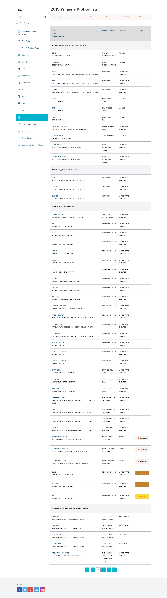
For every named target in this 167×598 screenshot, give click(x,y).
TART (54, 178)
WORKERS (55, 297)
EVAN (54, 81)
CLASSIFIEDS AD (58, 214)
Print (24, 117)
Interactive (26, 83)
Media (24, 89)
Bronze (109, 17)
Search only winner (27, 23)
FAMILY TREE (56, 544)
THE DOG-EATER (58, 315)
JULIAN (54, 71)
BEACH (54, 53)
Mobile (24, 96)
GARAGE (55, 428)
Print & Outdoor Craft (30, 48)
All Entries (142, 17)
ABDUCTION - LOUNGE (60, 553)
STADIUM (55, 62)
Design (25, 55)
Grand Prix (59, 17)
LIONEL (54, 251)
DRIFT (54, 409)
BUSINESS (55, 379)
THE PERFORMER (58, 398)
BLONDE (55, 196)
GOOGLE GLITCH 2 (59, 352)
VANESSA (55, 388)
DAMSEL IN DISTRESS (59, 157)
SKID (53, 419)
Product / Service (58, 36)
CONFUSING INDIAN (59, 437)
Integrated (26, 76)
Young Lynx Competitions (32, 145)
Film (23, 69)
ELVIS (54, 269)
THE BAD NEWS (57, 324)
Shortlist (126, 17)
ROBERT (55, 260)
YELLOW (55, 484)
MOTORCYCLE (57, 278)
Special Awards (28, 138)
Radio (24, 131)
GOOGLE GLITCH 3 (59, 361)
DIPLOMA (55, 525)
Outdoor (25, 103)
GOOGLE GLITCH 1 (58, 343)
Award (141, 31)
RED (53, 223)
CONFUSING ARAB (59, 460)
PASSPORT (56, 516)
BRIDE (54, 108)
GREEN (54, 242)
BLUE (54, 233)
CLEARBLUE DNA (58, 135)
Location (122, 31)
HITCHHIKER (56, 145)
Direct (24, 62)
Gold (75, 17)
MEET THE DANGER (59, 306)
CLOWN (55, 187)
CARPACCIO (56, 370)
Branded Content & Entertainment (27, 33)
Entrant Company (108, 31)
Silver (92, 17)
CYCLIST (55, 288)
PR (23, 110)
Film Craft (26, 41)
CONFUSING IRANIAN (60, 449)
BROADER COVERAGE (60, 126)
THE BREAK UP (57, 333)
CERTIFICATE (56, 535)
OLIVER (54, 90)
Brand (54, 33)
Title (53, 31)
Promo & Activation (29, 124)
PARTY (54, 117)
